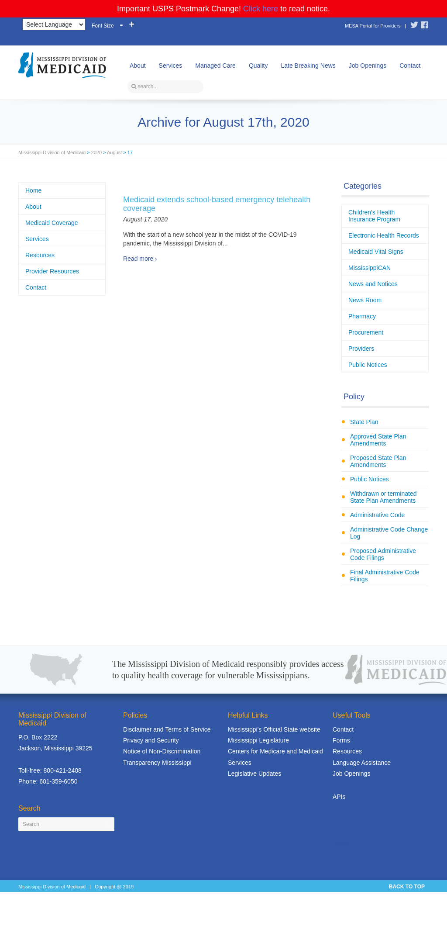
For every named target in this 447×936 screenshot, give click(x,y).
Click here (260, 8)
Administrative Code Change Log (389, 533)
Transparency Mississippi (157, 762)
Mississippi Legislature (258, 740)
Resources (40, 255)
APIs (339, 796)
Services (170, 65)
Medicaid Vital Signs (375, 251)
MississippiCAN (369, 267)
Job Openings (367, 65)
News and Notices (373, 283)
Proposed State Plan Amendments (378, 461)
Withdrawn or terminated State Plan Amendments (383, 497)
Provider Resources (52, 271)
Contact (409, 65)
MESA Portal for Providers (373, 25)
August (114, 152)
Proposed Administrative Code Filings (383, 554)
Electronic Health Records (383, 235)
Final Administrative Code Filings (384, 576)
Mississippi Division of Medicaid (52, 152)
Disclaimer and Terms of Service (166, 729)
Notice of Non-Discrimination (161, 751)
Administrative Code (377, 514)
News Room (365, 300)
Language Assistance (362, 762)
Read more (138, 258)
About (138, 65)
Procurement (365, 332)
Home (33, 190)
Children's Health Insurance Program (374, 216)
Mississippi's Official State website (274, 729)
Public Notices (367, 364)
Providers (361, 348)
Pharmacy (362, 316)
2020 (96, 152)
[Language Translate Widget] (54, 24)
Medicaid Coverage (51, 222)
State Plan (364, 421)
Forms (341, 740)
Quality (258, 65)
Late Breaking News (308, 65)
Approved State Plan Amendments (378, 440)
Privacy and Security (151, 740)
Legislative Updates (254, 773)
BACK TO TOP (407, 887)
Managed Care (215, 65)
